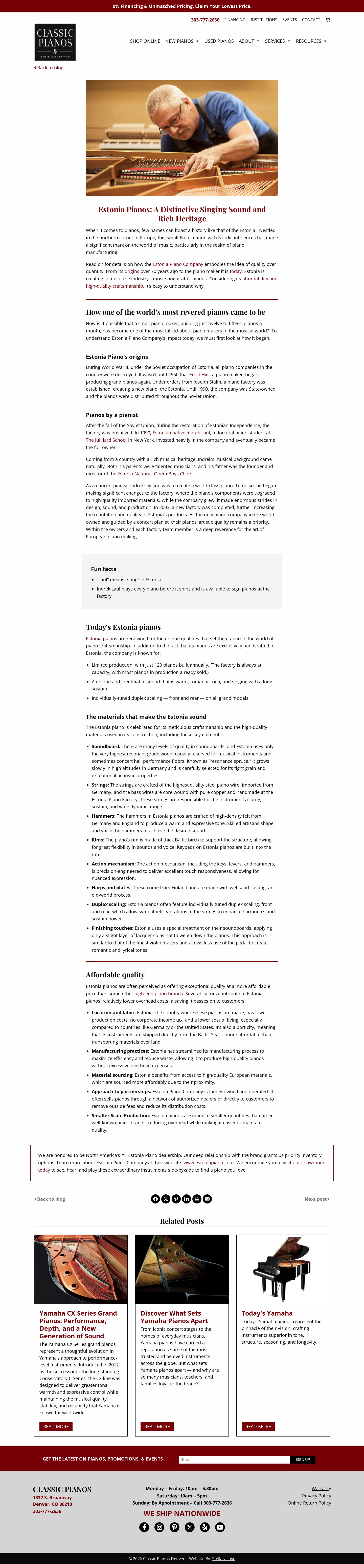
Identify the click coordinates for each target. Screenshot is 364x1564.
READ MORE (56, 1426)
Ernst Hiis (199, 374)
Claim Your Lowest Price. (223, 6)
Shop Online (145, 41)
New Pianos (182, 41)
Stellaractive (223, 1558)
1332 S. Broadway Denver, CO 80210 (52, 1500)
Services (278, 41)
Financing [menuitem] (235, 20)
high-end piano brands (158, 993)
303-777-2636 (47, 1511)
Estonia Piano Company (178, 264)
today (236, 271)
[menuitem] (326, 20)
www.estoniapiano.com (209, 1162)
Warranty (321, 1488)
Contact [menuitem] (311, 20)
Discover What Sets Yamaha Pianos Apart (174, 1317)
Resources (311, 41)
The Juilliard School (106, 440)
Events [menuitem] (289, 20)
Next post (317, 1199)
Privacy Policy (316, 1496)
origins (132, 271)
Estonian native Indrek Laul (181, 433)
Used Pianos (219, 41)
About (249, 41)
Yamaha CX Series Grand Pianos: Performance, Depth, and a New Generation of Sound (78, 1324)
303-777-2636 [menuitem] (205, 19)
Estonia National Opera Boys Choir (154, 474)
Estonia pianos (101, 639)
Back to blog (48, 68)
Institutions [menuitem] (264, 20)
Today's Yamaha (267, 1313)
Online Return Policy (309, 1503)
